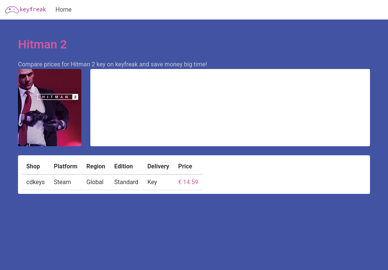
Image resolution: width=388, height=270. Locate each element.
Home (63, 9)
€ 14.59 (188, 182)
